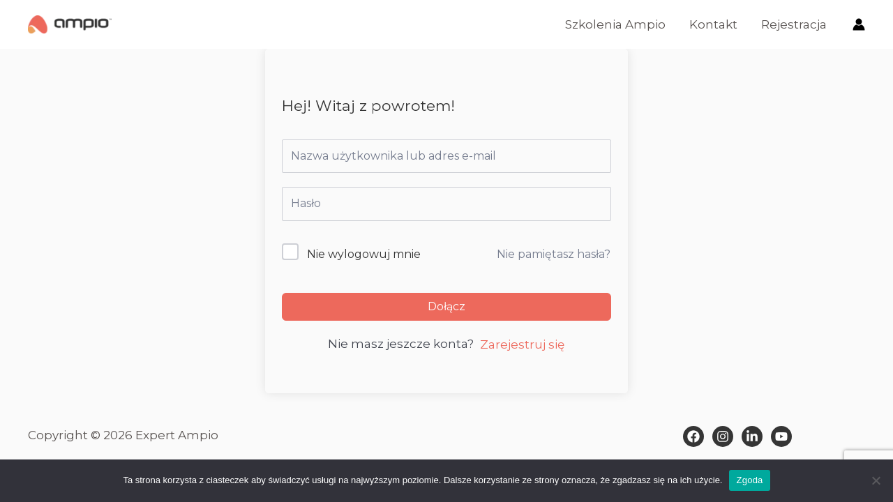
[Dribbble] (752, 436)
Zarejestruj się (522, 344)
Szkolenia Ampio (615, 24)
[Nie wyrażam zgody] (876, 480)
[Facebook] (693, 436)
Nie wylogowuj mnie (364, 254)
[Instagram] (722, 436)
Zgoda (749, 480)
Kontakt (713, 24)
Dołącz (446, 306)
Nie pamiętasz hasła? (553, 254)
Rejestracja (794, 24)
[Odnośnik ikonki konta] (859, 24)
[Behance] (781, 436)
